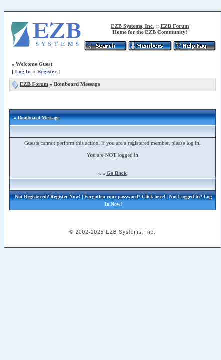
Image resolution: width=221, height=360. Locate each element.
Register (47, 71)
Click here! (153, 197)
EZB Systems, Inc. (132, 26)
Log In (23, 71)
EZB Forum (174, 26)
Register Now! (65, 197)
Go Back (116, 173)
